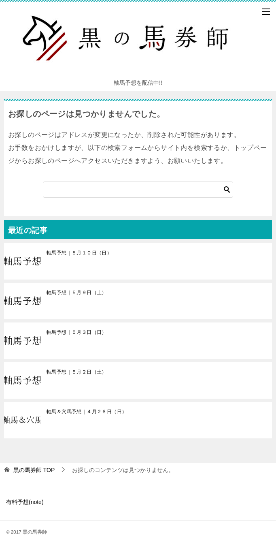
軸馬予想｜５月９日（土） (77, 292)
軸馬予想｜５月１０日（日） (79, 253)
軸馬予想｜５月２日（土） (77, 372)
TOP (34, 470)
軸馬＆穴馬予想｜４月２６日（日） (87, 411)
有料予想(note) (25, 502)
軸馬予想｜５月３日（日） (77, 332)
